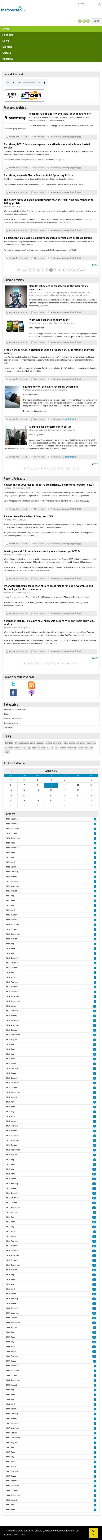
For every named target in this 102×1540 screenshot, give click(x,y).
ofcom (7, 752)
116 (94, 1246)
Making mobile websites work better (50, 427)
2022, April (10, 862)
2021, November (12, 886)
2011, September (13, 1208)
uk (16, 743)
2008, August (11, 1385)
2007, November (12, 1428)
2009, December (12, 1308)
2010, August (11, 1270)
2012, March (11, 1179)
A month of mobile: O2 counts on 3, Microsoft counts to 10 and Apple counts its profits (49, 622)
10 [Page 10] (68, 270)
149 (94, 1318)
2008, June (10, 1395)
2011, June (10, 1222)
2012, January (11, 1188)
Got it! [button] (93, 1533)
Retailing (7, 714)
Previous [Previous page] (22, 270)
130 (94, 1203)
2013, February (12, 1126)
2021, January (11, 915)
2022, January (11, 877)
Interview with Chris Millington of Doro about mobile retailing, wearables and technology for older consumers (48, 587)
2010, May (10, 1284)
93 (94, 1327)
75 (94, 1102)
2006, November (12, 1486)
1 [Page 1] (29, 270)
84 (94, 1073)
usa (57, 748)
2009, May (10, 1342)
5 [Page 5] (46, 270)
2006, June (10, 1510)
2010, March (11, 1294)
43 (94, 1044)
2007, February (12, 1471)
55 (94, 1059)
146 (94, 1313)
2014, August (11, 1040)
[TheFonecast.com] (13, 9)
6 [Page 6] (51, 270)
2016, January (11, 987)
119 (94, 1208)
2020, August (11, 939)
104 (94, 1294)
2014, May (10, 1054)
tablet (80, 748)
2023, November (12, 829)
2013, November (12, 1083)
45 (94, 1025)
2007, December (12, 1423)
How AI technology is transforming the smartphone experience (59, 287)
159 (94, 1332)
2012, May (10, 1169)
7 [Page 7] (55, 270)
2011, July (10, 1217)
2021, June (10, 901)
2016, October (11, 968)
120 (94, 1222)
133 (94, 1169)
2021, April (10, 910)
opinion (9, 742)
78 (94, 1068)
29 (94, 1361)
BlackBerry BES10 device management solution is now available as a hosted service (47, 145)
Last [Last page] (81, 270)
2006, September (13, 1495)
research (40, 743)
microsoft (41, 748)
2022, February (12, 872)
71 (94, 1088)
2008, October (11, 1375)
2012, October (11, 1145)
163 (94, 1351)
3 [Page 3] (38, 270)
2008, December (12, 1366)
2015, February (12, 1011)
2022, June (10, 853)
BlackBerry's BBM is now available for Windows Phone (60, 114)
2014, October (11, 1030)
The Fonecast (21, 137)
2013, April (10, 1116)
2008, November (12, 1371)
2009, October (11, 1318)
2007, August (11, 1443)
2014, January (11, 1073)
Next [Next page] (74, 270)
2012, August (11, 1155)
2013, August (11, 1097)
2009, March (11, 1351)
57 (94, 1097)
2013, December (12, 1078)
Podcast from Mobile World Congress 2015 (28, 516)
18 (94, 1011)
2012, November (12, 1140)
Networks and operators (13, 719)
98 (94, 1145)
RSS (96, 265)
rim (91, 748)
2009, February (12, 1356)
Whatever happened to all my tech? (49, 320)
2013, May (10, 1112)
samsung (80, 743)
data (86, 748)
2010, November (12, 1255)
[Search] (88, 3)
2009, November (12, 1313)
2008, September (13, 1380)
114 (94, 1284)
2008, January (11, 1419)
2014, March (11, 1064)
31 (94, 1040)
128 (94, 1279)
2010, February (12, 1299)
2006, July (10, 1505)
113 (94, 1184)
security (27, 748)
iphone (63, 748)
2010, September (13, 1265)
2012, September (13, 1150)
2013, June (10, 1107)
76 (94, 1092)
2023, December (12, 824)
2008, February (12, 1414)
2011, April (10, 1232)
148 (94, 1323)
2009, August (11, 1327)
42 (94, 1035)
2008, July (10, 1390)
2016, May (10, 972)
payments (57, 743)
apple (32, 743)
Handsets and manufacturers (15, 709)
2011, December (12, 1193)
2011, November (12, 1198)
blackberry (9, 748)
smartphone (91, 743)
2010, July (10, 1275)
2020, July (10, 944)
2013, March (11, 1121)
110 (94, 1179)
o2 (48, 748)
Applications (8, 728)
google (72, 743)
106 (94, 1193)
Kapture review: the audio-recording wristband (50, 386)
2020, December (12, 920)
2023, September (13, 838)
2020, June (10, 948)
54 (94, 1030)
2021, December (12, 881)
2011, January (11, 1246)
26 (94, 1016)
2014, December (12, 1020)
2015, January (11, 1016)
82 (94, 1232)
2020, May (10, 953)
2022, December (12, 848)
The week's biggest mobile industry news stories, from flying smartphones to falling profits (48, 201)
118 (94, 1251)
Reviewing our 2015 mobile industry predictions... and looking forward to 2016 (49, 485)
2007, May (10, 1457)
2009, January (11, 1361)
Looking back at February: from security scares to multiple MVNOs (42, 551)
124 (94, 1217)
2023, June (10, 843)
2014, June (10, 1049)
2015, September (13, 1001)
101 (94, 1236)
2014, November (12, 1025)
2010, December (12, 1251)
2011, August (11, 1212)
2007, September (13, 1438)
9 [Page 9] (63, 270)
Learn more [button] (20, 1534)
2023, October (11, 833)
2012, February (12, 1184)
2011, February (12, 1241)
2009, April (10, 1347)
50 (94, 1049)
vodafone (18, 748)
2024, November (12, 819)
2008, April (10, 1404)
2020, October (11, 929)
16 (94, 1006)
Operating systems (11, 723)
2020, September (13, 934)
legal (34, 748)
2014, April (10, 1059)
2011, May (10, 1227)
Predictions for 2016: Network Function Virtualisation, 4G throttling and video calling (49, 351)
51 (94, 1054)
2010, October (11, 1260)
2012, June (10, 1164)
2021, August (11, 891)
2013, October (11, 1088)
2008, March (11, 1409)
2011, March (11, 1236)
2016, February (12, 982)
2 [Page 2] (34, 270)
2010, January (11, 1303)
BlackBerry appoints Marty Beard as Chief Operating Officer (38, 175)
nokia (65, 743)
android (48, 743)
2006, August (11, 1500)
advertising (72, 748)
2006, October (11, 1491)
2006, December (12, 1481)
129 (94, 1188)
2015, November (12, 996)
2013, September (13, 1092)
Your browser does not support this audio (26, 83)
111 (94, 1270)
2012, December (12, 1136)
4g (52, 748)
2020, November (12, 925)
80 (94, 1164)
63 (94, 1064)
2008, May (10, 1399)
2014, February (12, 1068)
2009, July (10, 1332)
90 (94, 1212)
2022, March (11, 867)
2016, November (12, 963)
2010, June (10, 1279)
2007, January (11, 1476)
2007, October (11, 1433)
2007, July (10, 1447)
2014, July (10, 1044)
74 (94, 1116)
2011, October (11, 1203)
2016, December (12, 958)
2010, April (10, 1289)
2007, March (11, 1467)
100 (94, 1174)
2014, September (13, 1035)
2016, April (10, 977)
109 (94, 1198)
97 (94, 1126)
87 (94, 1140)
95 (94, 1131)
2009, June (10, 1337)
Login (96, 21)
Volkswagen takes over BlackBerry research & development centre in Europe (48, 238)
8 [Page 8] (59, 270)
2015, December (12, 992)
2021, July (10, 896)
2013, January (11, 1131)
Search (100, 4)
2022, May (10, 857)
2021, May (10, 905)
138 (94, 1241)
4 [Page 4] (42, 270)
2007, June (10, 1452)
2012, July (10, 1160)
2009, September (13, 1323)
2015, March (11, 1006)
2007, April (10, 1462)
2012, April (10, 1174)
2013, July (10, 1102)
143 (94, 1303)
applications (24, 743)
